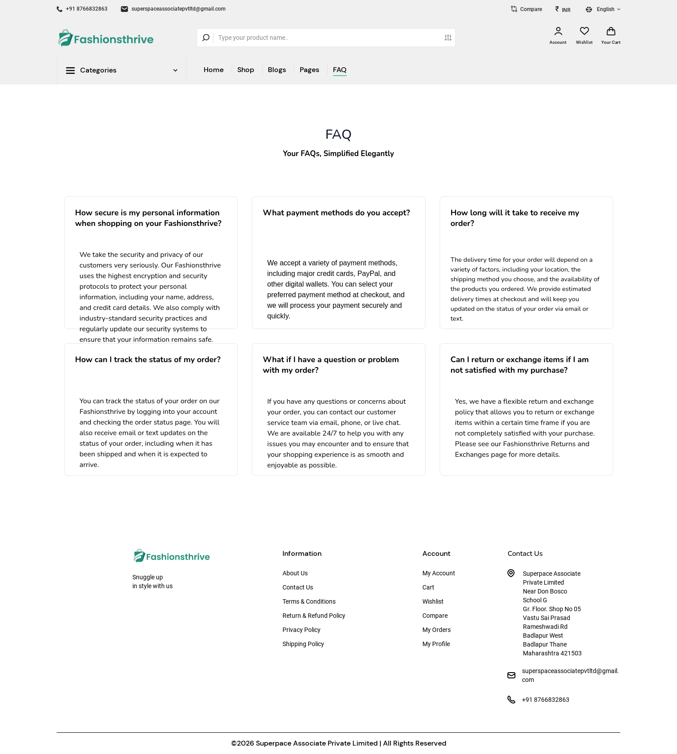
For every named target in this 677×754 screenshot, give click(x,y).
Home (214, 69)
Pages (309, 69)
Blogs (277, 69)
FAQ (340, 69)
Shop (245, 69)
